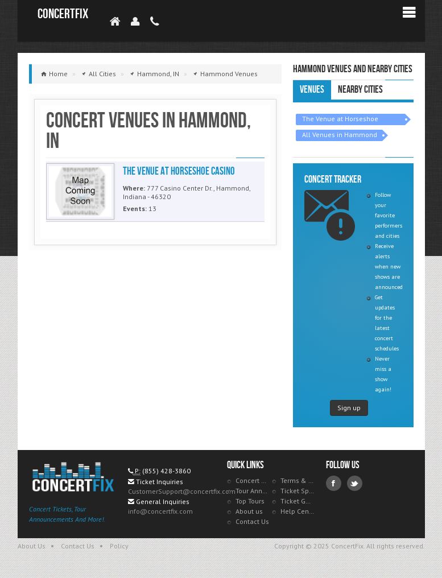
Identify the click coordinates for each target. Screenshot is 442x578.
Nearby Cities (360, 90)
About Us (32, 546)
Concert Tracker (253, 480)
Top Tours (250, 501)
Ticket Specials (297, 490)
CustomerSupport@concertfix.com (182, 491)
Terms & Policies (297, 480)
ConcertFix (63, 14)
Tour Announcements (253, 490)
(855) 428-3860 (166, 470)
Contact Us (252, 521)
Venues (312, 90)
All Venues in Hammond (339, 134)
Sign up (349, 407)
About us (249, 511)
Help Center (297, 511)
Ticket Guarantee (297, 501)
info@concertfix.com (160, 511)
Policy (119, 546)
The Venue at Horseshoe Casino (340, 119)
